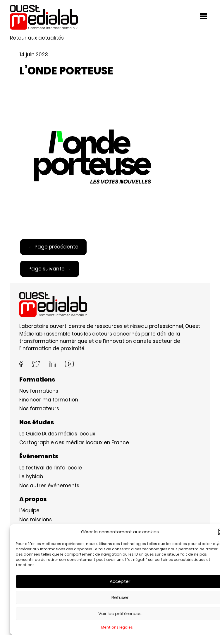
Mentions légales (117, 627)
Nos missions (35, 519)
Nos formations (38, 390)
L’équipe (29, 510)
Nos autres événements (49, 485)
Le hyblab (31, 476)
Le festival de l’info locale (50, 467)
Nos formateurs (39, 408)
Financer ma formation (48, 399)
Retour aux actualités (37, 37)
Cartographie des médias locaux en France (74, 442)
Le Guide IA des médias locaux (57, 433)
